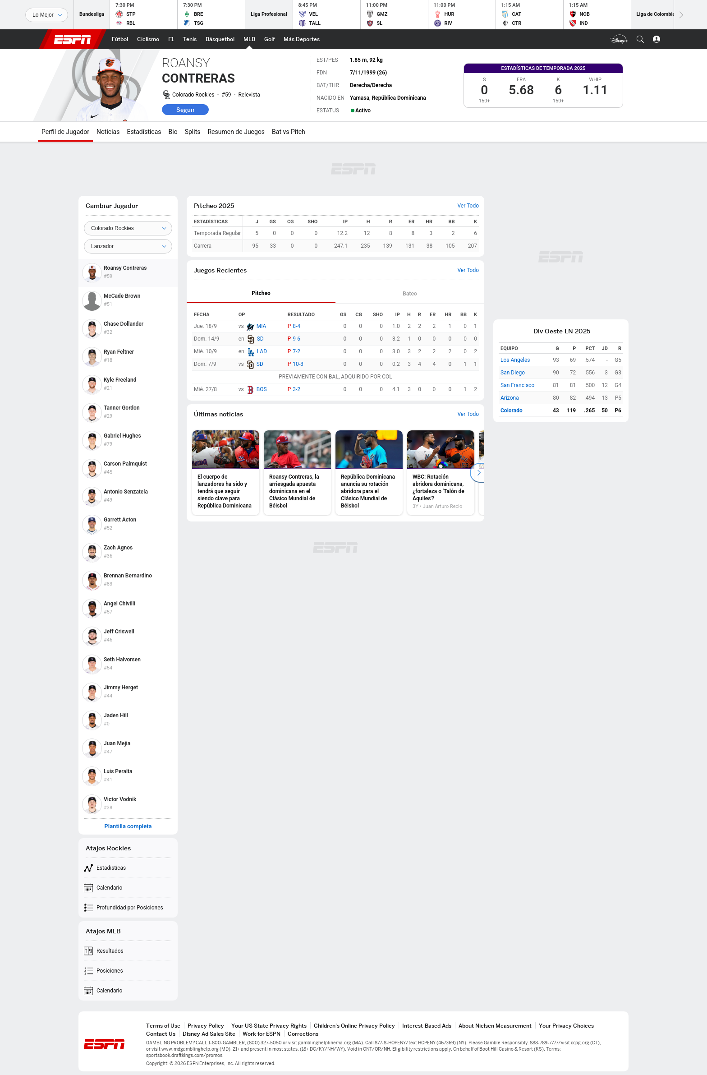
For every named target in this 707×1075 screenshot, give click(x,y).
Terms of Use (163, 1025)
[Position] (128, 246)
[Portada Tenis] (190, 39)
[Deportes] (47, 15)
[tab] (261, 294)
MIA (261, 326)
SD (260, 339)
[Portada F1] (171, 39)
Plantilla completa (128, 826)
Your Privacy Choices (566, 1025)
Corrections (303, 1033)
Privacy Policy (206, 1025)
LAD (262, 351)
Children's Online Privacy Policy (354, 1025)
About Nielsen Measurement (495, 1025)
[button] (640, 39)
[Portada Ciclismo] (148, 39)
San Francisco (517, 385)
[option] (225, 472)
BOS (262, 389)
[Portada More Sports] (302, 39)
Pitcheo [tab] (261, 293)
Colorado (511, 410)
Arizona (509, 398)
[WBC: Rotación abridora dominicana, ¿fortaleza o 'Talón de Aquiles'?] (440, 472)
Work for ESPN (261, 1033)
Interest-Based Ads (426, 1025)
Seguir (185, 110)
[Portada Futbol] (120, 39)
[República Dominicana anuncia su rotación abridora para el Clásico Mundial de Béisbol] (369, 472)
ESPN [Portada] (72, 39)
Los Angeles (515, 360)
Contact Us (160, 1033)
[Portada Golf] (269, 39)
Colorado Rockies (193, 95)
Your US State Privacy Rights (269, 1025)
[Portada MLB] (249, 39)
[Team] (128, 228)
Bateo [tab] (410, 294)
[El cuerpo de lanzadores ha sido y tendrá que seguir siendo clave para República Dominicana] (225, 472)
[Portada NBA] (220, 39)
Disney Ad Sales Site (209, 1033)
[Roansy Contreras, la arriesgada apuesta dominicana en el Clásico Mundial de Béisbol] (297, 472)
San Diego (512, 372)
